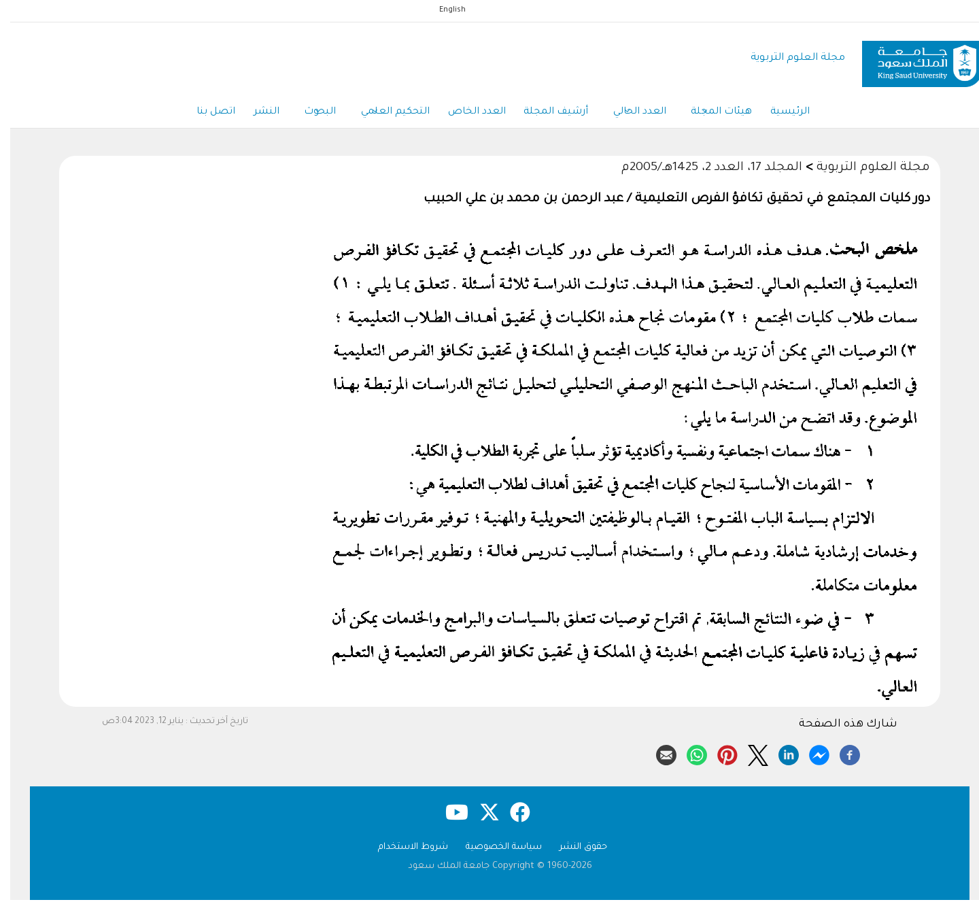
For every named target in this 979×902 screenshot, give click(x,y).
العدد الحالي (634, 114)
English (442, 10)
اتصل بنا (196, 113)
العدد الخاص (467, 113)
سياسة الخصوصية (494, 849)
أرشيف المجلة (548, 113)
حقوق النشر (573, 849)
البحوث (306, 114)
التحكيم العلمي (383, 114)
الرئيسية (789, 113)
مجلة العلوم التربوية (787, 58)
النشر (249, 113)
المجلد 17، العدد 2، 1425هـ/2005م (701, 170)
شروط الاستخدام (403, 849)
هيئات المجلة (718, 114)
